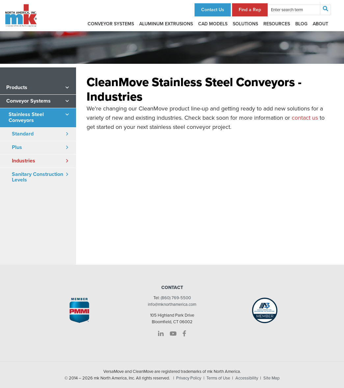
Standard (23, 134)
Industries (23, 161)
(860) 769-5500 (176, 298)
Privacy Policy (188, 378)
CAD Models (212, 24)
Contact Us (212, 9)
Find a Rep (250, 9)
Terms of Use (218, 378)
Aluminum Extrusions (166, 24)
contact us (305, 117)
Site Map (271, 378)
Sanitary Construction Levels (37, 177)
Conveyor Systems (111, 24)
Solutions (245, 24)
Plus (17, 147)
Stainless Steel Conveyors (26, 117)
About (320, 24)
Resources (276, 24)
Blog (301, 24)
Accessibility (246, 378)
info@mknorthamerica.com (172, 304)
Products (16, 87)
